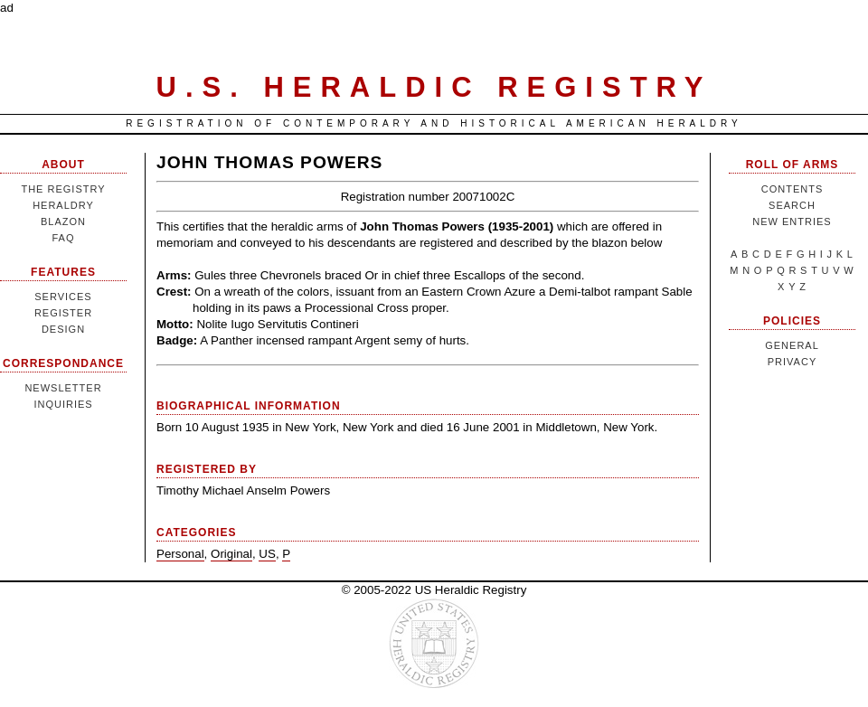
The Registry (63, 189)
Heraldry (63, 205)
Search (792, 205)
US (267, 554)
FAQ (63, 237)
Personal (180, 554)
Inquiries (62, 404)
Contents (792, 189)
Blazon (63, 221)
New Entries (791, 221)
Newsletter (62, 387)
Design (63, 329)
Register (63, 312)
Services (62, 296)
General (792, 345)
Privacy (792, 361)
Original (231, 554)
